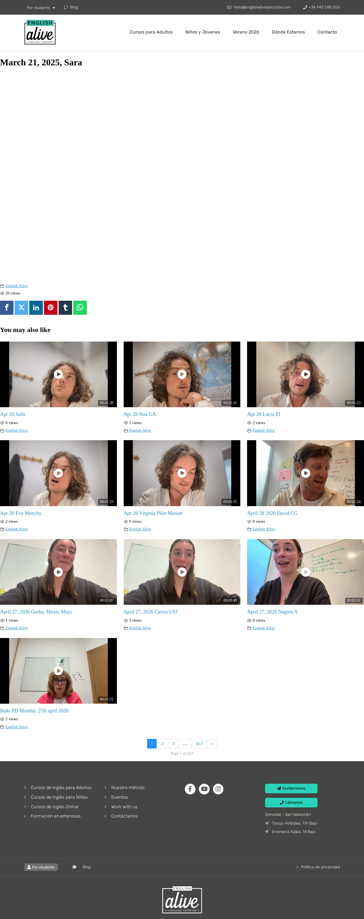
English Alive (17, 286)
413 (199, 743)
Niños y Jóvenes (202, 32)
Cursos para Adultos (151, 32)
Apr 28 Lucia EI (263, 414)
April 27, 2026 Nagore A (272, 612)
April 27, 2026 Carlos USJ (151, 612)
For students (41, 8)
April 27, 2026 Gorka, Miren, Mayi (36, 612)
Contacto (327, 32)
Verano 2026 (246, 32)
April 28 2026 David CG (272, 513)
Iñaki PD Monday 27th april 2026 (34, 711)
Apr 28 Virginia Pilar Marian (153, 513)
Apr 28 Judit (12, 414)
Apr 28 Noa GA (140, 414)
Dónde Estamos (288, 32)
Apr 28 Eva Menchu (20, 513)
